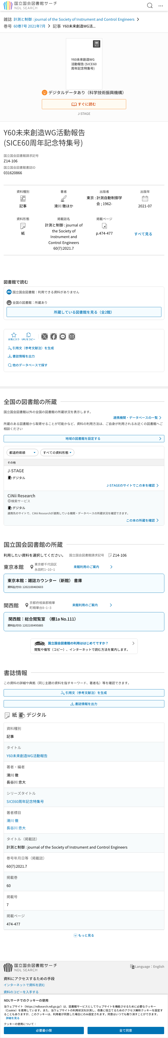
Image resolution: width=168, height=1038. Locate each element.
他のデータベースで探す (28, 365)
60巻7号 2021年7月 (29, 26)
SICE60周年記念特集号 (25, 801)
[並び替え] (22, 452)
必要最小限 (44, 1030)
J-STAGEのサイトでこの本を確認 (133, 485)
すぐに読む (83, 104)
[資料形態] (57, 452)
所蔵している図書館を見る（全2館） (84, 312)
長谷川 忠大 (16, 827)
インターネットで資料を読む (24, 985)
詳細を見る (13, 1018)
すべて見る (143, 233)
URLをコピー (28, 336)
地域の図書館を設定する (114, 438)
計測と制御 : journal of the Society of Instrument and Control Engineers (74, 19)
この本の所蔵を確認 (143, 520)
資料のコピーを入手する (21, 992)
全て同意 (125, 1030)
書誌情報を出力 (21, 356)
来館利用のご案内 (94, 567)
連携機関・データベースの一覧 (138, 417)
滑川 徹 (12, 820)
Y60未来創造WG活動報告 (27, 755)
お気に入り (14, 336)
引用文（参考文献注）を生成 (31, 348)
